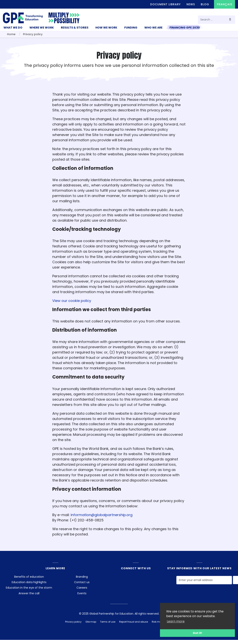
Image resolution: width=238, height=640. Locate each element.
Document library (165, 4)
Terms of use (107, 621)
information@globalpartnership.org (101, 514)
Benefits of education (29, 577)
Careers (81, 588)
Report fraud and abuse (133, 621)
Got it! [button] (197, 633)
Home (11, 34)
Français (224, 4)
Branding (82, 577)
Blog (205, 4)
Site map (90, 621)
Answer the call (29, 593)
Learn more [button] (176, 621)
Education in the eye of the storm (29, 588)
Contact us (82, 582)
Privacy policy (73, 621)
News (190, 4)
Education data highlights (29, 582)
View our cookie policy (71, 300)
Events (81, 593)
